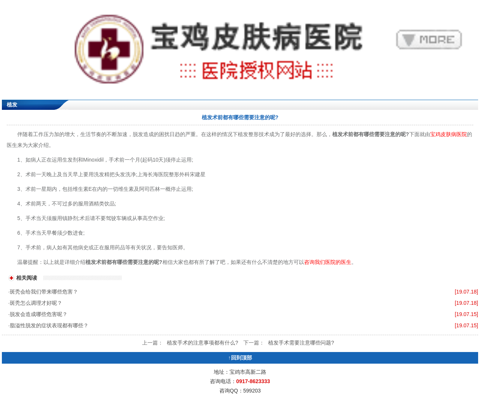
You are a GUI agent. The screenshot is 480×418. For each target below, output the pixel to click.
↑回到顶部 (240, 358)
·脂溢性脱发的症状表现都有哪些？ (48, 325)
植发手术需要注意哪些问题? (301, 343)
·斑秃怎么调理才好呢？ (35, 303)
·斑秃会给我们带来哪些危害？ (43, 292)
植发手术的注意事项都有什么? (202, 343)
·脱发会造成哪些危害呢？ (38, 314)
